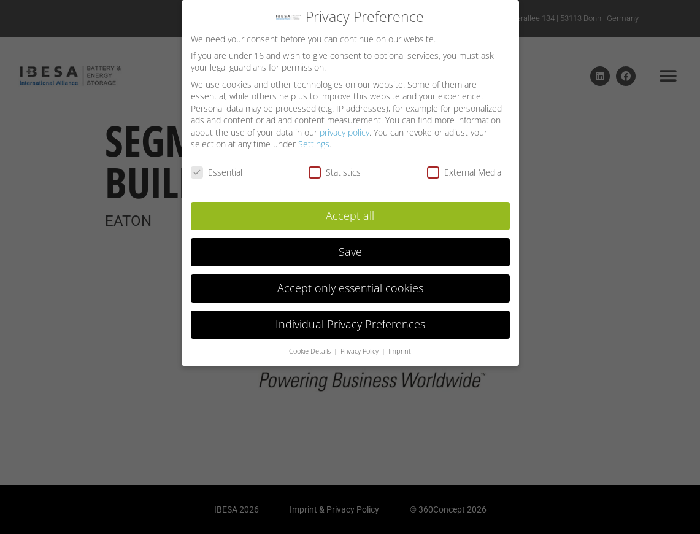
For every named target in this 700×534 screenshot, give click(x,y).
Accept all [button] (350, 210)
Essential (216, 167)
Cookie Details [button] (311, 346)
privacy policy (344, 127)
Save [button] (350, 246)
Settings (313, 139)
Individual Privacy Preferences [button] (350, 319)
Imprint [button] (399, 346)
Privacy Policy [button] (360, 346)
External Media (464, 167)
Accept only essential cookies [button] (350, 283)
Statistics (335, 167)
